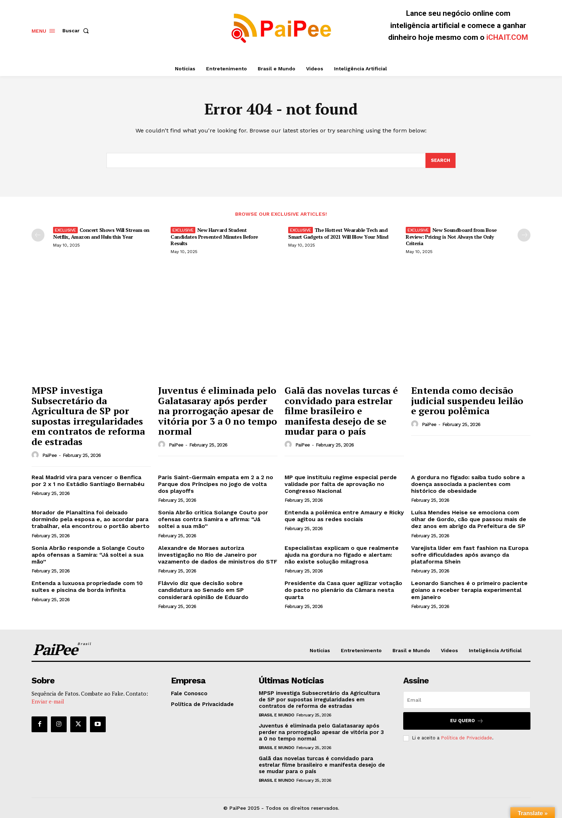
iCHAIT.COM (507, 37)
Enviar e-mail (48, 701)
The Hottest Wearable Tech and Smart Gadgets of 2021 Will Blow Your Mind (338, 233)
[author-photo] (36, 455)
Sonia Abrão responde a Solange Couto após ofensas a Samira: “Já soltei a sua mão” (88, 554)
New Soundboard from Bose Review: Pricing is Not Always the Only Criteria (451, 236)
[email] (466, 700)
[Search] (440, 160)
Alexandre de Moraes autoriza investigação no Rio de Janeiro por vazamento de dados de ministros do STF (217, 554)
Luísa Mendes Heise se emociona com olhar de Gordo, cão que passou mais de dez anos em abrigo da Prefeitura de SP (468, 519)
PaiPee (49, 455)
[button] (77, 30)
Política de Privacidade (466, 737)
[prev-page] (38, 235)
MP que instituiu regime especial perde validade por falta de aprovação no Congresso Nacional (341, 484)
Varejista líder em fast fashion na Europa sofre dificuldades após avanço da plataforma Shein (469, 554)
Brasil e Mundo (276, 714)
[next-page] (524, 235)
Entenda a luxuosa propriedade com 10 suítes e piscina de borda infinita (87, 586)
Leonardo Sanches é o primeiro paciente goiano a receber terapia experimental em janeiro (469, 590)
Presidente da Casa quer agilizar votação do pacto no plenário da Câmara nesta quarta (343, 590)
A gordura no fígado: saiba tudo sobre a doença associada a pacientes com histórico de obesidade (468, 484)
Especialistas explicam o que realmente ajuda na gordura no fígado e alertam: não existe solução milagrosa (342, 554)
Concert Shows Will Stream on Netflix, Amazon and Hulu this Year (101, 233)
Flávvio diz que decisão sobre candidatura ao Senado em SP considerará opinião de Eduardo (203, 590)
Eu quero (467, 720)
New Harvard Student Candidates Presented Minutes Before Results (214, 236)
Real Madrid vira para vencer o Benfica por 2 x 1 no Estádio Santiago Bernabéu (88, 480)
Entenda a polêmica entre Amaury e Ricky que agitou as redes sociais (344, 516)
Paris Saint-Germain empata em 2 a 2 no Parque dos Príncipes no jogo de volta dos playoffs (215, 484)
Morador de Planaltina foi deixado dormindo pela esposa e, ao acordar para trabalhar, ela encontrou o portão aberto (90, 519)
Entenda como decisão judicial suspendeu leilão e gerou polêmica (467, 400)
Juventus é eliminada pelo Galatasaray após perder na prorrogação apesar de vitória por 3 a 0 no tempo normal (217, 410)
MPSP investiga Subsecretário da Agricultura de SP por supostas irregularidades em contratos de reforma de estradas (88, 416)
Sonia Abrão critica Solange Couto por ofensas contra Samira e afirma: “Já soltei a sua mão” (213, 519)
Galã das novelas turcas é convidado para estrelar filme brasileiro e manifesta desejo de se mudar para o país (341, 410)
